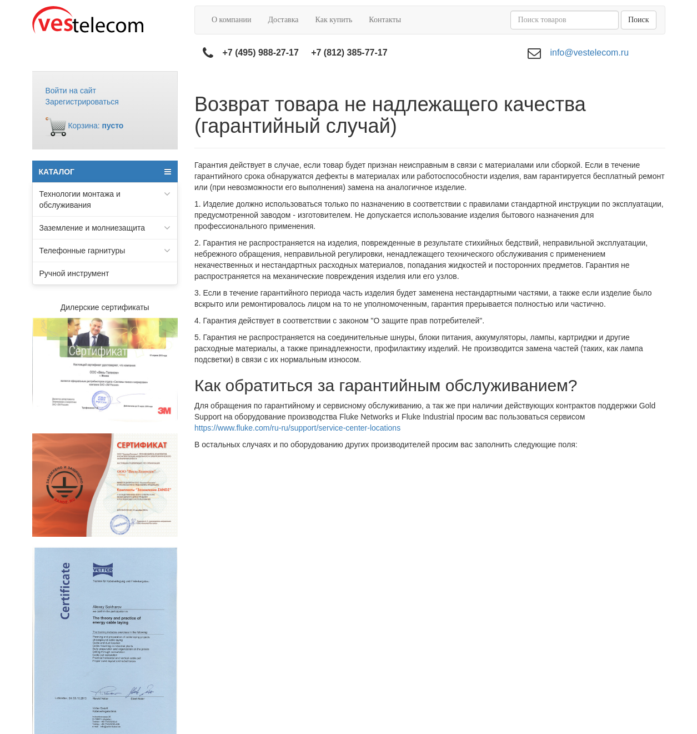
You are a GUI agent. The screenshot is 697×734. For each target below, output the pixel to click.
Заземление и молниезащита (105, 227)
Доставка (283, 20)
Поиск (638, 20)
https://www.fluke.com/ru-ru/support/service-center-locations (297, 427)
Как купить (334, 20)
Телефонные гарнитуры (105, 250)
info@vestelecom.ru (589, 52)
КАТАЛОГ (105, 172)
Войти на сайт (71, 90)
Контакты (385, 20)
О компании (231, 20)
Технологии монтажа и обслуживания (105, 198)
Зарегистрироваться (82, 101)
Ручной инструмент (74, 273)
